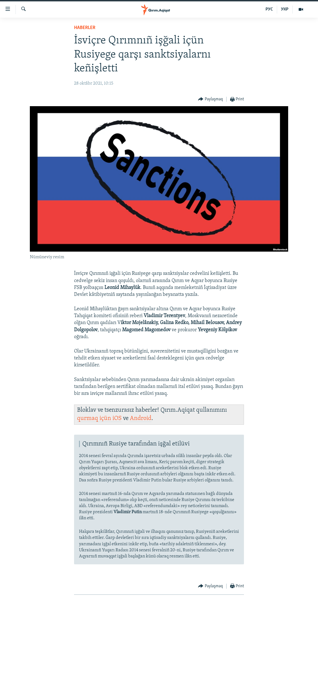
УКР (284, 9)
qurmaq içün (94, 418)
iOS (117, 418)
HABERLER (84, 27)
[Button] (210, 99)
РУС (269, 9)
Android (140, 418)
